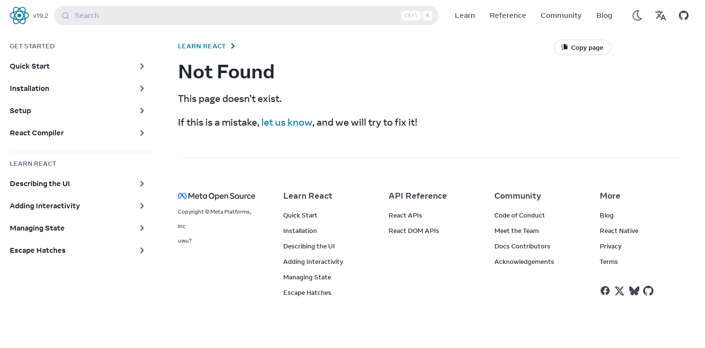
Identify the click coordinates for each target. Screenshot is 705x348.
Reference (507, 15)
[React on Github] (649, 291)
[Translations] (660, 15)
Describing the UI (309, 246)
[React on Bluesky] (634, 291)
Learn (465, 15)
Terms (609, 261)
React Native (619, 230)
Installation (300, 230)
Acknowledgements (524, 261)
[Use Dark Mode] (637, 15)
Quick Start (300, 215)
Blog (604, 15)
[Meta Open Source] (219, 196)
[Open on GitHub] (683, 15)
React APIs (405, 215)
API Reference (417, 195)
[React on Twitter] (619, 291)
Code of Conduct (519, 215)
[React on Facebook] (605, 290)
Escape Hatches (307, 292)
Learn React (202, 46)
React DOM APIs (413, 230)
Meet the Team (516, 230)
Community (561, 15)
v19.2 (40, 15)
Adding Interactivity (313, 261)
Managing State (307, 277)
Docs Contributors (522, 246)
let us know (286, 122)
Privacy (610, 246)
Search (248, 15)
